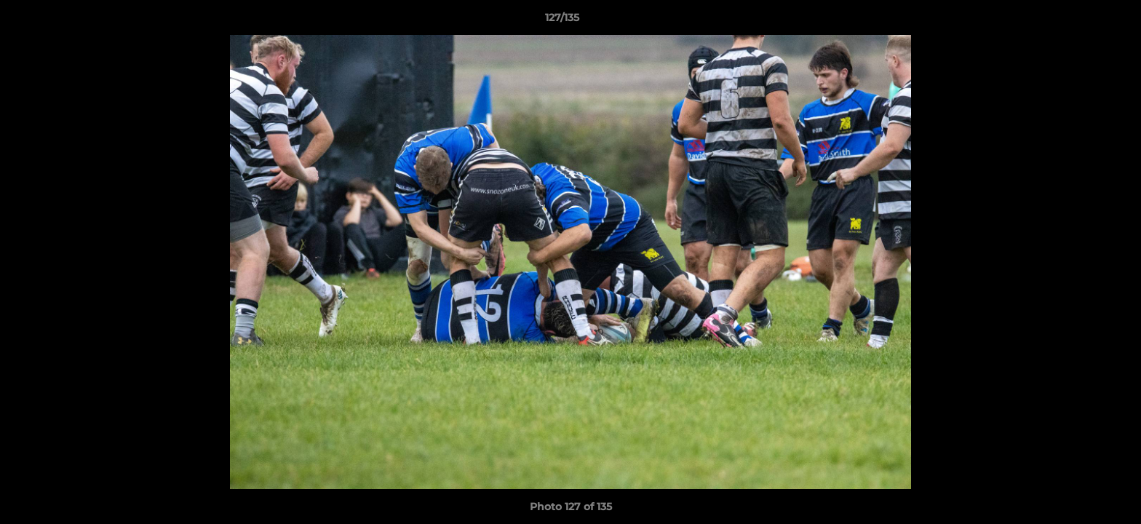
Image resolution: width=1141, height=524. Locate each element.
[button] (1080, 21)
